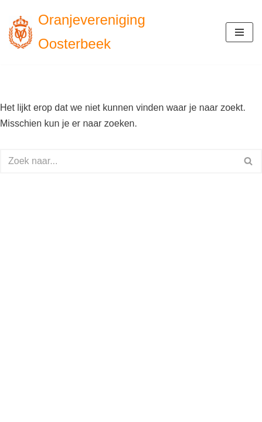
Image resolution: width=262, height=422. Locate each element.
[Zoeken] (118, 161)
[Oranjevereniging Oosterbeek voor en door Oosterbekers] (108, 32)
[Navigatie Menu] (239, 32)
